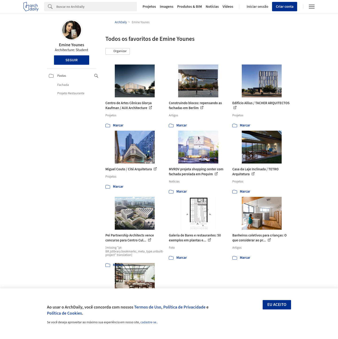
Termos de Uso (147, 307)
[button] (117, 51)
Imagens (166, 6)
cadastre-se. (148, 322)
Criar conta (284, 6)
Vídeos (228, 6)
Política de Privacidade (184, 307)
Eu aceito (277, 305)
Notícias (212, 6)
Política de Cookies (64, 313)
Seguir (71, 60)
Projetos (149, 6)
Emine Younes (71, 45)
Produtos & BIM (189, 6)
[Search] (96, 6)
